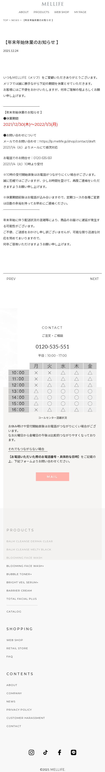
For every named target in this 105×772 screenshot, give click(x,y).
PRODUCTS (41, 12)
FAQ (9, 656)
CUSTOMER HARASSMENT (25, 717)
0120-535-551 (52, 346)
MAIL (52, 477)
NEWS (10, 701)
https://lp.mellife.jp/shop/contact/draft (67, 141)
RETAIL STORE (17, 648)
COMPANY (14, 693)
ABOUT (24, 12)
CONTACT (13, 726)
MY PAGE (80, 12)
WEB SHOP (61, 12)
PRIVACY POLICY (19, 709)
